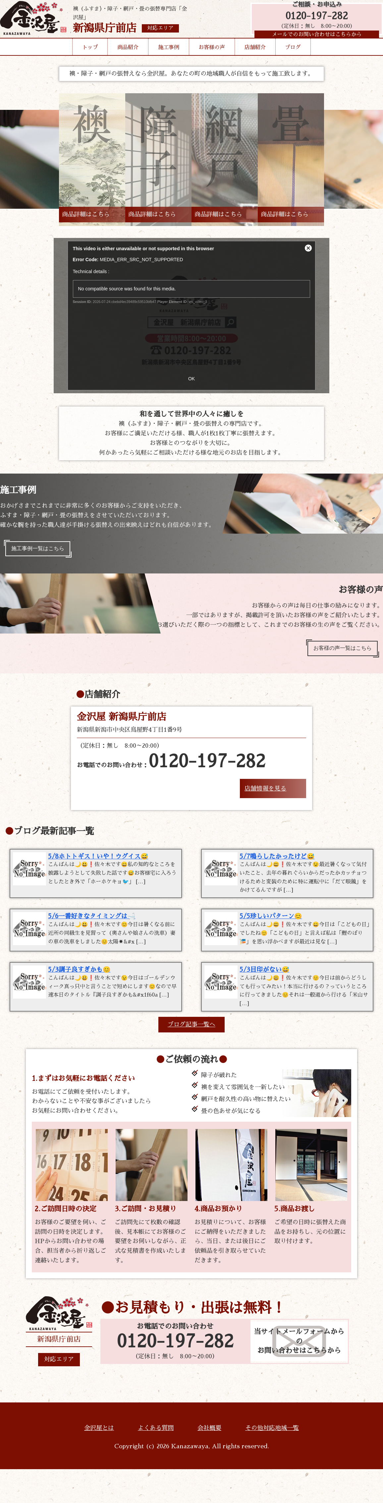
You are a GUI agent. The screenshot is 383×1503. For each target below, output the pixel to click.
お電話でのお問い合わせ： (171, 768)
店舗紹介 (255, 57)
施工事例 (168, 57)
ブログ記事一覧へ (191, 1058)
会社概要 (209, 1462)
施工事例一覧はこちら (42, 550)
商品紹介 (127, 57)
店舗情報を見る (265, 794)
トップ (90, 57)
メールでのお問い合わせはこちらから (313, 41)
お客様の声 (211, 57)
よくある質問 (156, 1462)
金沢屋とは (99, 1462)
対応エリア (59, 1393)
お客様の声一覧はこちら (337, 653)
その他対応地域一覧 (272, 1462)
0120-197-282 (313, 21)
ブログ (293, 57)
